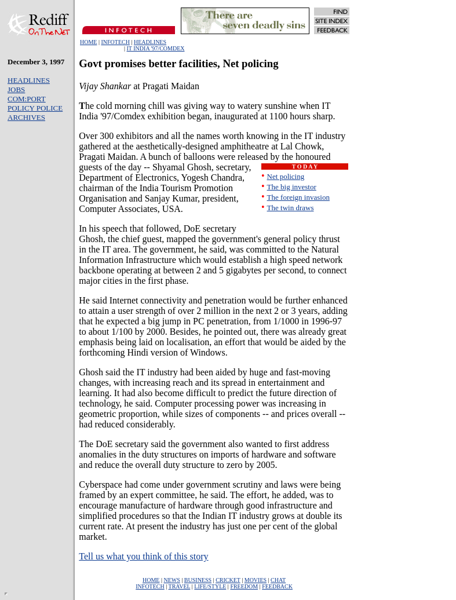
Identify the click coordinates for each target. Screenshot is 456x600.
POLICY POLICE (35, 108)
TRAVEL (180, 586)
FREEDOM (244, 586)
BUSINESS (197, 580)
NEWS (172, 580)
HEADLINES (150, 42)
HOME (88, 42)
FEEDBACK (277, 586)
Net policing (286, 176)
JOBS (16, 89)
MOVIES (256, 580)
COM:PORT (27, 98)
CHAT (278, 580)
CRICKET (228, 580)
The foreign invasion (298, 197)
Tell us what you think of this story (143, 556)
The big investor (291, 186)
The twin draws (290, 207)
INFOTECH (115, 42)
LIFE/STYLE (210, 586)
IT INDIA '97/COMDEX (156, 48)
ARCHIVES (26, 117)
